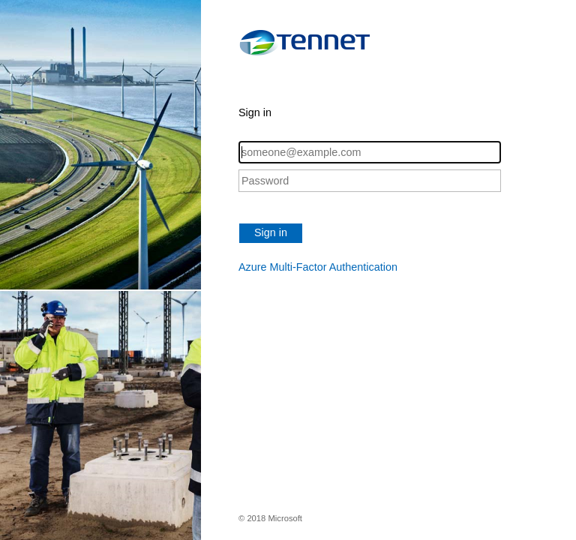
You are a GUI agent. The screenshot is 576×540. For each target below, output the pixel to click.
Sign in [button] (270, 232)
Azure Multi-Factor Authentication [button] (318, 267)
